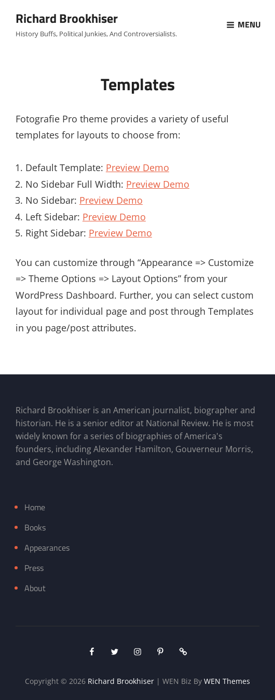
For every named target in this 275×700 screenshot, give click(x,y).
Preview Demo (137, 167)
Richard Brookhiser (67, 18)
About (35, 588)
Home (34, 507)
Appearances (47, 547)
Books (35, 527)
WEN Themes (227, 681)
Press (34, 568)
